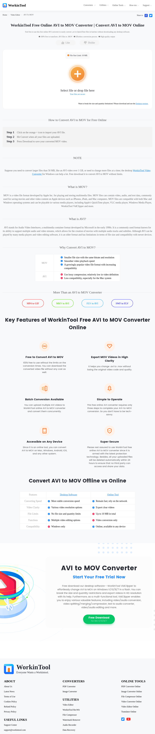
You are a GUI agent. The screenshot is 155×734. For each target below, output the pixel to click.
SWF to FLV (122, 303)
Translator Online (128, 712)
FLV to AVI (92, 303)
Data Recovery (69, 730)
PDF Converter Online (130, 686)
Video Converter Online (131, 702)
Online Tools (119, 5)
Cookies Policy (10, 702)
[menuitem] (90, 5)
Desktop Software (68, 494)
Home (5, 15)
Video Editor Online (129, 707)
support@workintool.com (15, 730)
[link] (5, 15)
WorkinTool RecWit (71, 710)
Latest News (9, 692)
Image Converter (70, 692)
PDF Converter (69, 686)
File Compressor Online (131, 697)
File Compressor (70, 715)
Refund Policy (10, 707)
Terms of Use (9, 697)
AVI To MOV (29, 15)
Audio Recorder (69, 725)
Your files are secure (77, 94)
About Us (8, 686)
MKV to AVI (62, 303)
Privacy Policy (10, 712)
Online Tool (113, 494)
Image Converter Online (131, 692)
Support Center (10, 725)
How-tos (134, 5)
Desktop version (142, 104)
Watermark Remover (71, 720)
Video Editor (15, 15)
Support (147, 5)
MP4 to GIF (33, 303)
